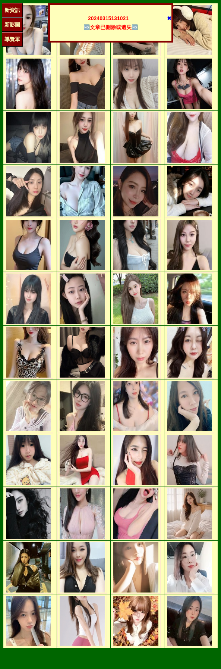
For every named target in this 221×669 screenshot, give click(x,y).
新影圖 (12, 25)
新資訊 (12, 10)
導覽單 (12, 39)
